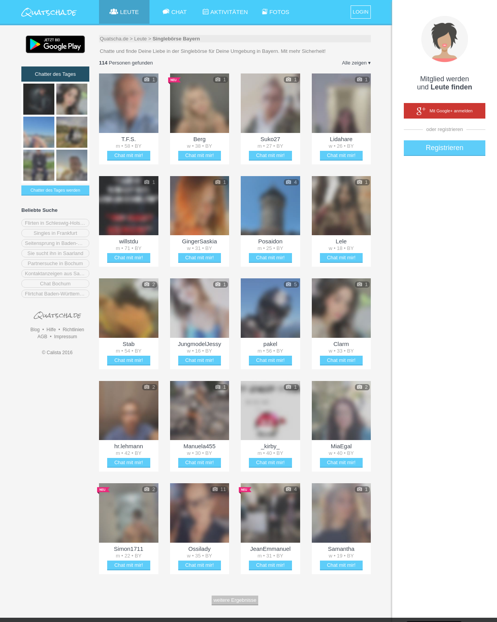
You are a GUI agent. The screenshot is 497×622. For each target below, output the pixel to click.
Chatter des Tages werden (55, 190)
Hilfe (51, 329)
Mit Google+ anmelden (445, 111)
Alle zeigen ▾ (356, 63)
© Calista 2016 (57, 352)
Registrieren (444, 148)
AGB (42, 336)
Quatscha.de (114, 39)
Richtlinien (73, 329)
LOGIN (360, 12)
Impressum (65, 336)
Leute (140, 39)
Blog (35, 329)
